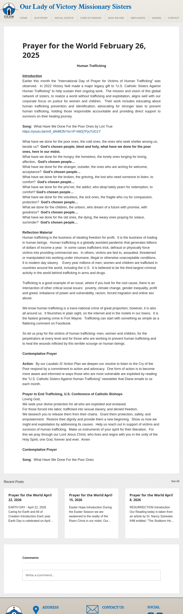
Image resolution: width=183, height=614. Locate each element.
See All (175, 481)
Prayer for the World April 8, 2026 (151, 497)
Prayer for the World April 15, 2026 (90, 497)
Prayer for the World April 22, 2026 (30, 497)
